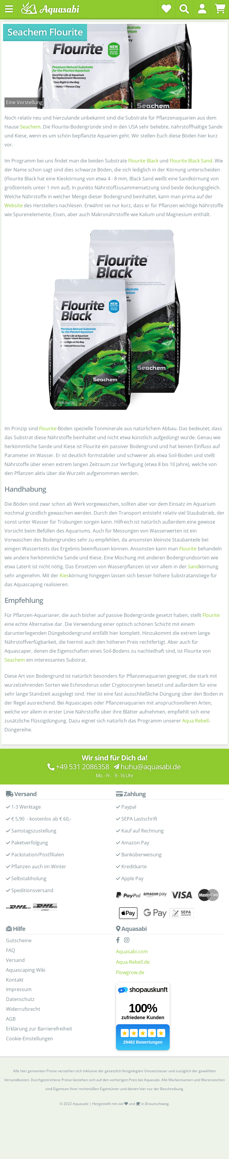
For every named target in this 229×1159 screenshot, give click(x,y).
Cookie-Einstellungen (29, 1038)
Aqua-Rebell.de (133, 962)
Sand (193, 566)
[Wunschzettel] (166, 8)
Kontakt (15, 980)
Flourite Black (143, 160)
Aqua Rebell (195, 720)
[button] (202, 8)
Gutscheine (19, 940)
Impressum (19, 989)
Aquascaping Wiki (25, 970)
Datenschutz (20, 999)
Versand (15, 960)
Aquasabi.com (132, 951)
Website (13, 205)
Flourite (47, 428)
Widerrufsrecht (23, 1009)
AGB (11, 1019)
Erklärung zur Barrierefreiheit (39, 1028)
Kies (64, 575)
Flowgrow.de (130, 972)
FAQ (10, 950)
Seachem (30, 126)
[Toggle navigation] (9, 9)
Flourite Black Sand (191, 160)
